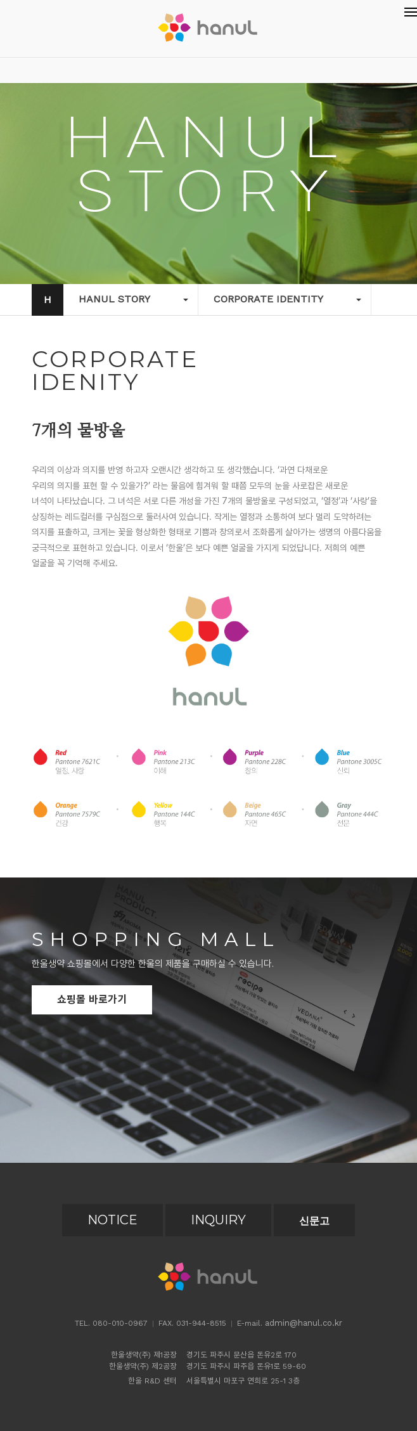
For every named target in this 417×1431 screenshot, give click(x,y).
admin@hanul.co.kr (303, 1323)
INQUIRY (218, 1219)
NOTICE (112, 1219)
